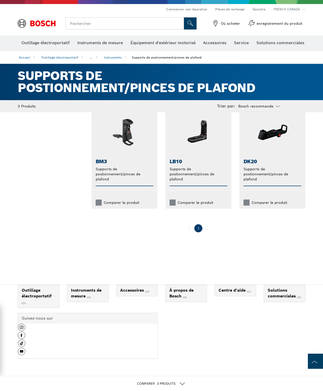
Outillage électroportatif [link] (36, 301)
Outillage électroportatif (59, 57)
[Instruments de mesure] (89, 305)
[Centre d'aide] (249, 299)
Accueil (24, 57)
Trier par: (226, 106)
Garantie (259, 9)
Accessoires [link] (132, 298)
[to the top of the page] (315, 361)
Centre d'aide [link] (233, 298)
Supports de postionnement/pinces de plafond (167, 57)
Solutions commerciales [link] (282, 301)
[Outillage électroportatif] (24, 311)
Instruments (113, 57)
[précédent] (189, 236)
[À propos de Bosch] (185, 305)
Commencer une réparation (186, 9)
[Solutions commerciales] (299, 305)
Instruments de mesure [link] (86, 301)
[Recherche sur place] (190, 23)
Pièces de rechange (230, 9)
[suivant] (207, 236)
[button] (21, 337)
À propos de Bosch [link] (181, 301)
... (91, 57)
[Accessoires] (147, 299)
